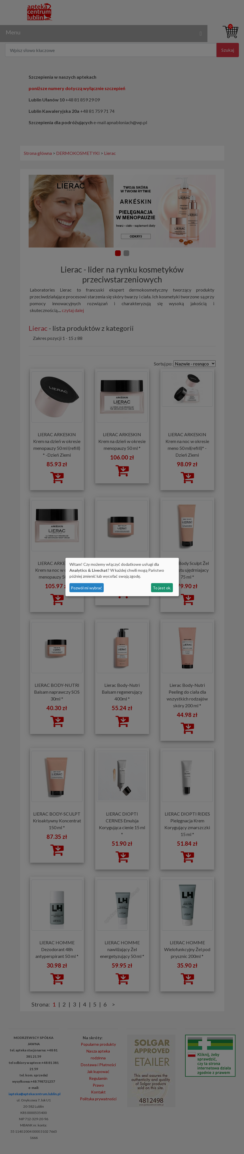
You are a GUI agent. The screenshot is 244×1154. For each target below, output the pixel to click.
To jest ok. (162, 587)
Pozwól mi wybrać (86, 587)
